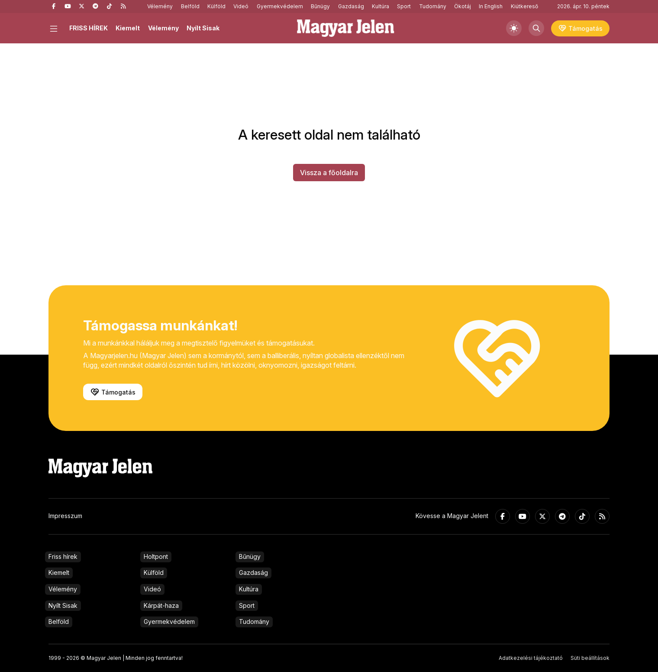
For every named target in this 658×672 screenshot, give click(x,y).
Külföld (216, 6)
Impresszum (65, 515)
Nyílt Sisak (203, 28)
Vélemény (160, 6)
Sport (404, 6)
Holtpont (156, 556)
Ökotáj (462, 6)
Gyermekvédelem (280, 6)
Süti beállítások (590, 658)
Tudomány (432, 6)
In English (491, 6)
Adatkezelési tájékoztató (531, 658)
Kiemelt (128, 28)
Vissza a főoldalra (329, 172)
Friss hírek (62, 556)
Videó (240, 6)
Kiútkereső (524, 6)
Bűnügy (320, 6)
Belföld (190, 6)
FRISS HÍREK (88, 28)
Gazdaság (351, 6)
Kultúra (380, 6)
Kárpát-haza (161, 605)
